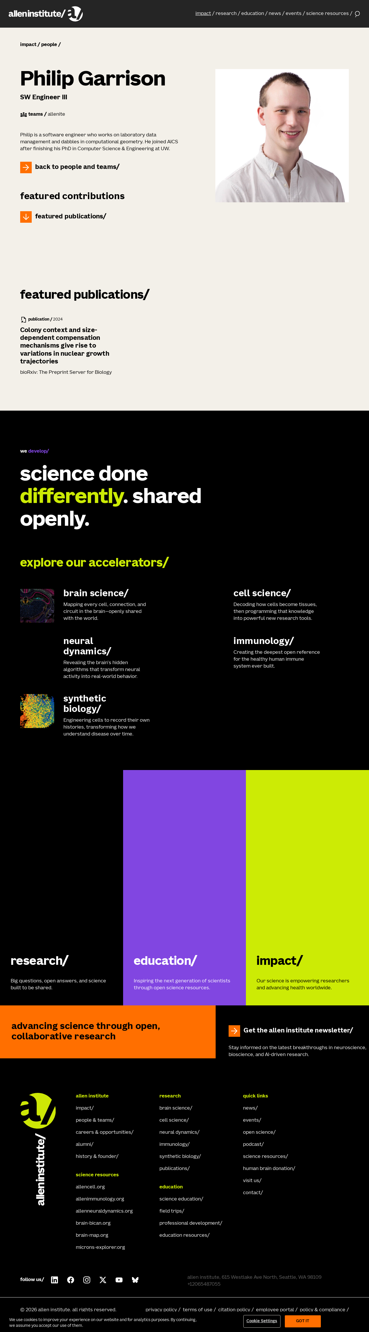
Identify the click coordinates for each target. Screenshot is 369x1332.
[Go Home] (43, 1149)
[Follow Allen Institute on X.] (103, 1280)
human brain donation (268, 1169)
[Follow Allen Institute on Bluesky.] (135, 1280)
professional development (189, 1223)
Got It (303, 1321)
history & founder (96, 1156)
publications (173, 1169)
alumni (83, 1144)
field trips (170, 1211)
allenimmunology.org (100, 1199)
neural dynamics (178, 1132)
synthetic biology (179, 1156)
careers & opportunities (103, 1132)
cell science (173, 1120)
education (252, 14)
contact (252, 1193)
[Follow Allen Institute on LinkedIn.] (54, 1280)
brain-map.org (92, 1235)
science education (180, 1199)
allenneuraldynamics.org (104, 1211)
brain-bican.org (93, 1223)
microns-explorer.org (100, 1247)
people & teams (94, 1120)
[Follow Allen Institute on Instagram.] (87, 1280)
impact (203, 14)
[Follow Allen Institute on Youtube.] (119, 1280)
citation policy (234, 1310)
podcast (252, 1144)
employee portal (275, 1310)
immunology (173, 1144)
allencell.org (90, 1187)
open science (258, 1132)
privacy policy (161, 1310)
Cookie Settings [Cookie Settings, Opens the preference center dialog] (261, 1321)
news (275, 14)
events (294, 14)
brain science (174, 1108)
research (226, 14)
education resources (183, 1235)
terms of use (197, 1310)
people (49, 45)
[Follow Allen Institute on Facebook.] (71, 1280)
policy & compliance (322, 1310)
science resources (327, 14)
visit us (251, 1181)
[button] (204, 13)
